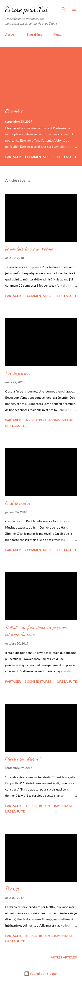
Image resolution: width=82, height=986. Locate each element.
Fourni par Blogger (41, 973)
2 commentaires (37, 550)
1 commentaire (36, 157)
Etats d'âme (34, 34)
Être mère (14, 110)
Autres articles (64, 957)
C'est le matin (17, 503)
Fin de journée (18, 373)
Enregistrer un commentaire (48, 420)
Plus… (57, 34)
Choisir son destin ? (23, 759)
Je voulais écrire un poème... (30, 248)
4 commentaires (37, 296)
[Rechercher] (63, 8)
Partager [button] (13, 157)
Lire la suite (67, 157)
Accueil (10, 34)
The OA (12, 888)
